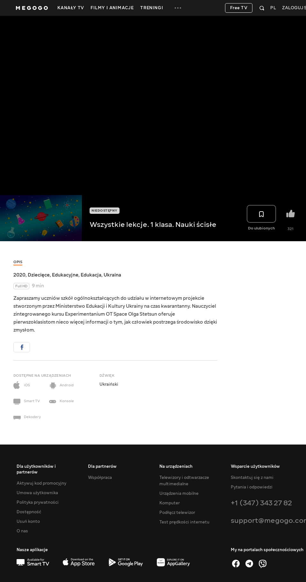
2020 (19, 275)
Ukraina (112, 275)
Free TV (239, 8)
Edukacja (91, 275)
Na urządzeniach (176, 466)
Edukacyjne (65, 275)
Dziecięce (39, 275)
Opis (17, 262)
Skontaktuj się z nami (252, 477)
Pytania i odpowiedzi (252, 487)
